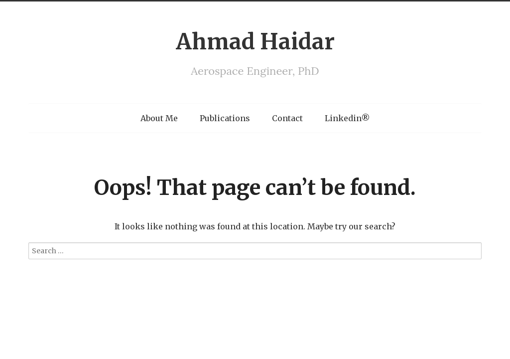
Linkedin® (347, 118)
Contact (287, 118)
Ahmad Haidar (255, 41)
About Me (159, 118)
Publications (225, 118)
